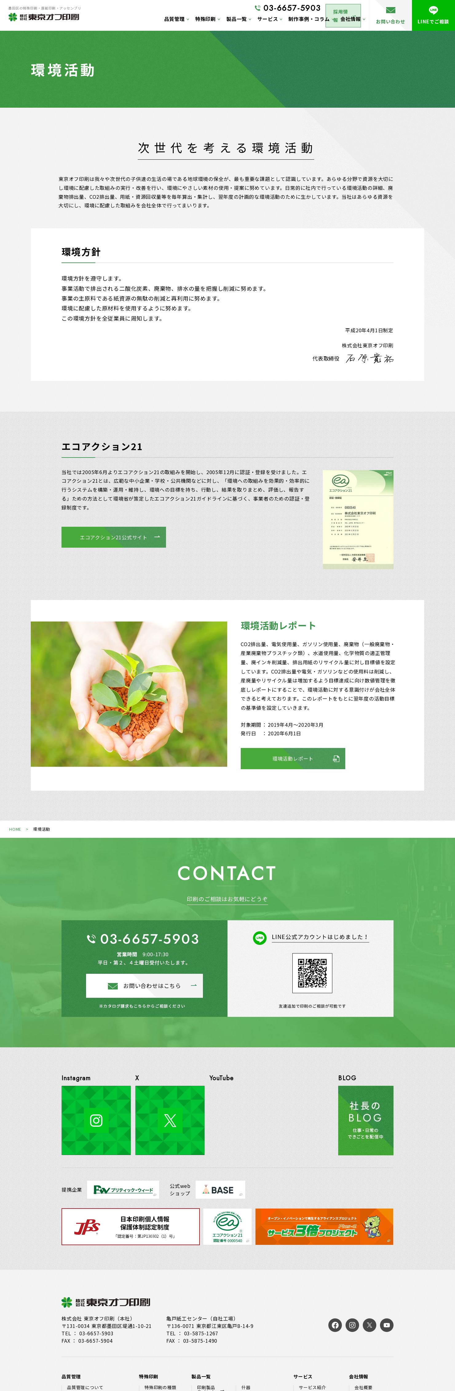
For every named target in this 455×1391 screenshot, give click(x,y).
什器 (246, 1387)
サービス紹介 (312, 1387)
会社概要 (363, 1387)
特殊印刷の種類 (160, 1387)
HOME (15, 829)
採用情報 (337, 8)
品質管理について (85, 1387)
